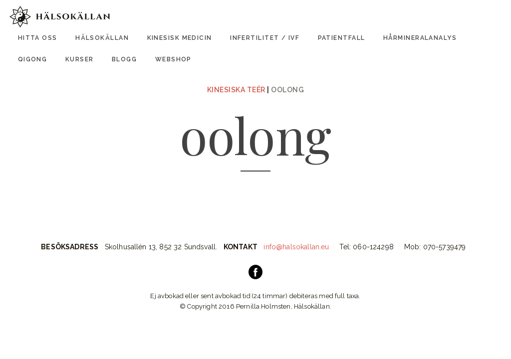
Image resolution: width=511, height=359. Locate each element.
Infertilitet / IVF (264, 37)
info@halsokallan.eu (296, 247)
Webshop (173, 59)
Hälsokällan (102, 37)
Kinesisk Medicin (179, 37)
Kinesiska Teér (236, 90)
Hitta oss (37, 37)
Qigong (32, 59)
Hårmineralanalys (420, 37)
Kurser (79, 59)
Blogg (124, 59)
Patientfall (341, 37)
